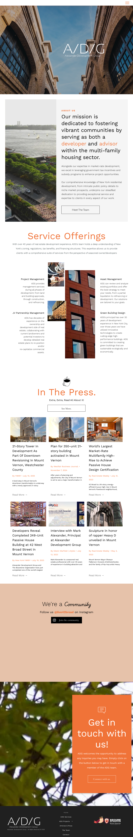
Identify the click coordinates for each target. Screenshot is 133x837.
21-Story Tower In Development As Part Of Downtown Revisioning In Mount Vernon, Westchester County (28, 458)
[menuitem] (66, 812)
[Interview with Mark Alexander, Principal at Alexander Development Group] (66, 514)
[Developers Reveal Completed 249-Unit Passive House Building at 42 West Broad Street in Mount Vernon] (28, 514)
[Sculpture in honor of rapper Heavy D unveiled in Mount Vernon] (105, 514)
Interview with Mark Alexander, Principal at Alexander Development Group (66, 538)
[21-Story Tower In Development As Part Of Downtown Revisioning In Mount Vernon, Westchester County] (28, 429)
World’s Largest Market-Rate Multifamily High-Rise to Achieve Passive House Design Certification (104, 458)
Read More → (19, 494)
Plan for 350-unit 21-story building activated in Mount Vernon (66, 453)
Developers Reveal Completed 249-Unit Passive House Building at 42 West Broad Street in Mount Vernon (27, 542)
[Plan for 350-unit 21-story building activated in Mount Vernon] (66, 429)
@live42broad (64, 612)
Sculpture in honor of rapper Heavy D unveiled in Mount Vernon (103, 538)
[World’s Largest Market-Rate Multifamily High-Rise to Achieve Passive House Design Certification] (105, 429)
